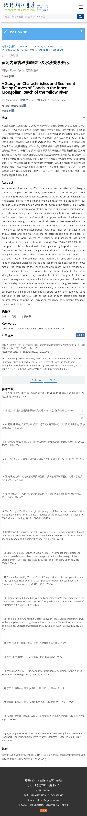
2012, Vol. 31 (25, 46)
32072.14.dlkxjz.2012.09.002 (49, 50)
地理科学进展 (8, 46)
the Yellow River (56, 328)
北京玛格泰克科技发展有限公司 (43, 805)
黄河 (14, 316)
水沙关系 (26, 316)
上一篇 (36, 379)
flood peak (7, 328)
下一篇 (50, 379)
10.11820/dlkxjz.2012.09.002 (15, 50)
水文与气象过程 (10, 55)
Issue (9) (39, 46)
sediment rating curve (30, 328)
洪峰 (4, 316)
